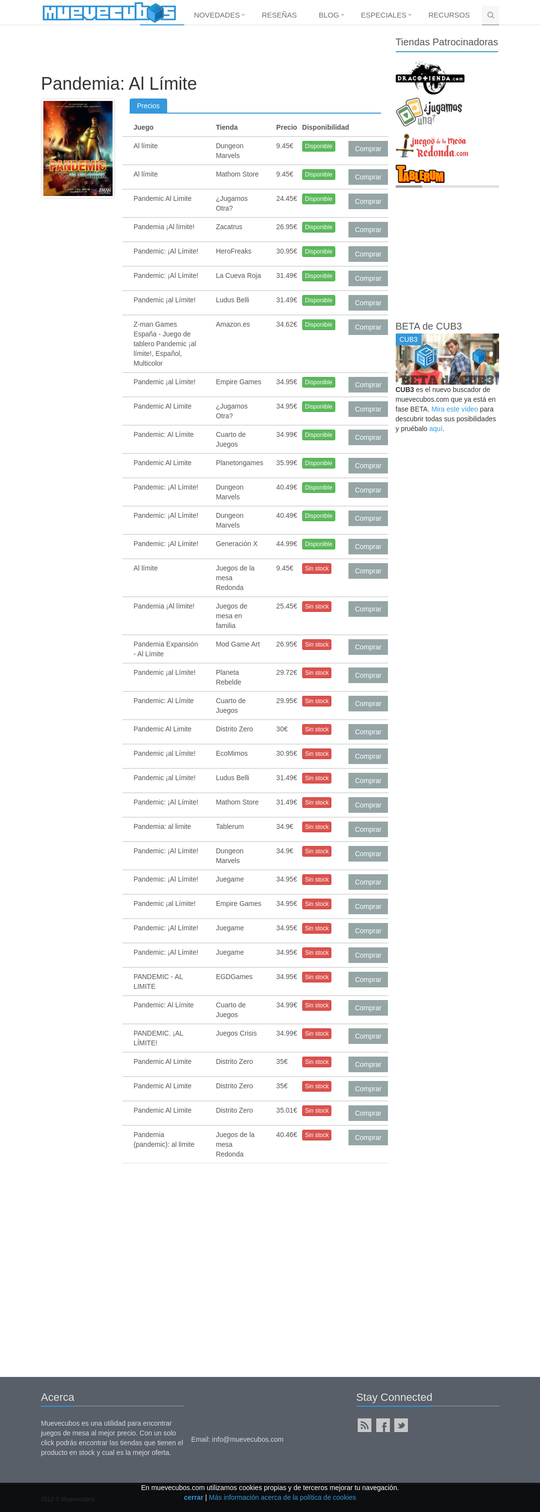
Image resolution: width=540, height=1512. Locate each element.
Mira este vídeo (454, 409)
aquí (436, 428)
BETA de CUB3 (429, 326)
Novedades (217, 15)
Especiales (383, 15)
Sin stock (317, 568)
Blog (329, 15)
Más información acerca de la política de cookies (282, 1497)
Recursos (449, 15)
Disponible (318, 146)
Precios (148, 106)
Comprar (368, 149)
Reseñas (279, 15)
